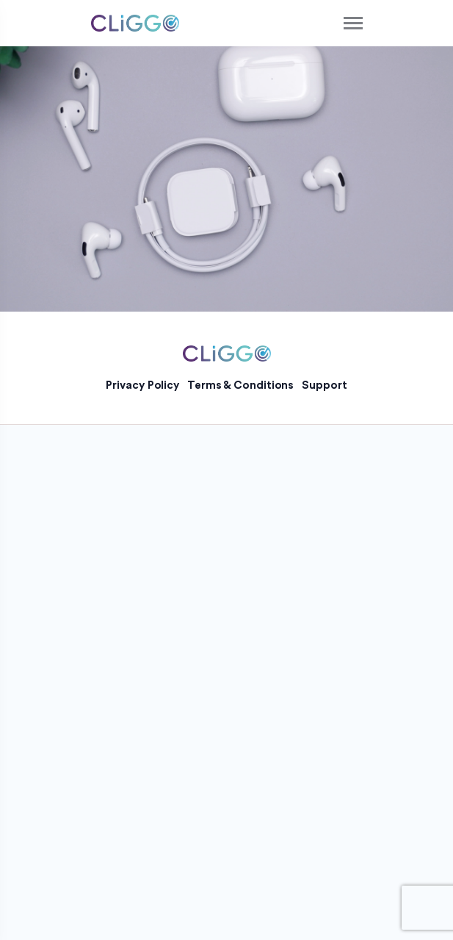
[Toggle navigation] (354, 23)
